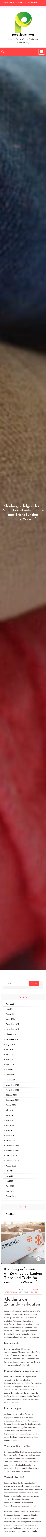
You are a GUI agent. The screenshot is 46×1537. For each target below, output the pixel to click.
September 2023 (12, 1160)
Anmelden (10, 1214)
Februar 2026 (11, 1014)
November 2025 (12, 1029)
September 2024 (12, 1100)
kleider (35, 1289)
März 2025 (10, 1069)
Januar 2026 (10, 1019)
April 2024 (10, 1125)
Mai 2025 (9, 1059)
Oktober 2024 (11, 1095)
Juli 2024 (9, 1110)
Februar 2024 (11, 1135)
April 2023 (10, 1186)
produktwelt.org (23, 34)
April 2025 (10, 1064)
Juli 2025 (9, 1049)
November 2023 (12, 1150)
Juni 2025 (9, 1054)
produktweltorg (11, 1292)
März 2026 (10, 1009)
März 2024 (10, 1130)
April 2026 (10, 1004)
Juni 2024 (9, 1115)
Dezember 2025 (12, 1024)
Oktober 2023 (11, 1155)
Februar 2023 (11, 1196)
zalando (34, 1292)
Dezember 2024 (12, 1085)
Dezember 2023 (12, 1145)
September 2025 (12, 1039)
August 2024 (11, 1105)
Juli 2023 (9, 1171)
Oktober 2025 (11, 1034)
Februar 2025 (11, 1074)
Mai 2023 (9, 1181)
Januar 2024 (10, 1140)
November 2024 (12, 1090)
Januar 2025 (10, 1080)
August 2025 (11, 1044)
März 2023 (10, 1191)
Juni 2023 (9, 1176)
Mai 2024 (9, 1120)
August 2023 (11, 1166)
